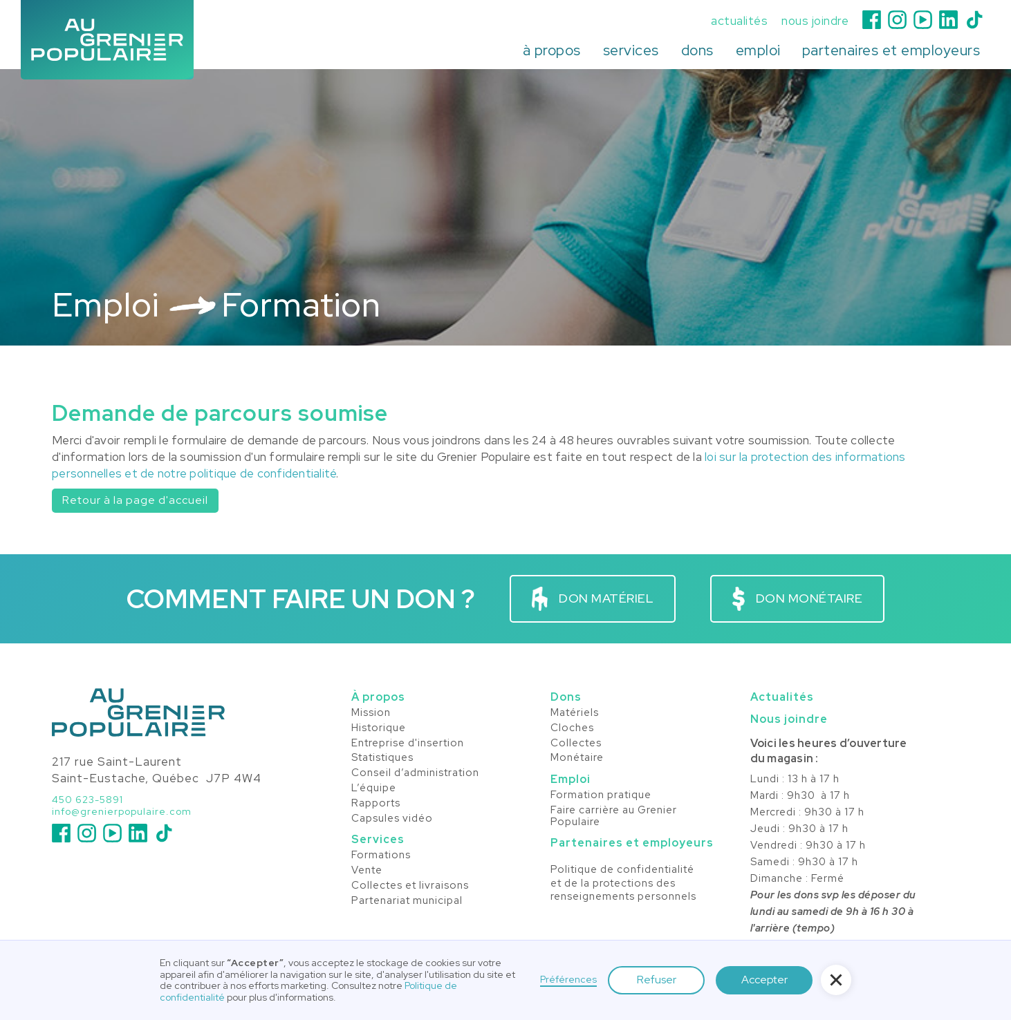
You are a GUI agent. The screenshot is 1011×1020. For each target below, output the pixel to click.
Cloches (572, 728)
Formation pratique (600, 795)
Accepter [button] (764, 979)
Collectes (576, 743)
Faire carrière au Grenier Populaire (613, 816)
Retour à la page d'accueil (135, 500)
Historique (378, 728)
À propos (378, 697)
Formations (381, 855)
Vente (366, 871)
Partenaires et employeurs (632, 842)
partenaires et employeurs (891, 50)
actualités (739, 21)
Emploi (570, 779)
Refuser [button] (656, 979)
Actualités (782, 697)
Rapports (375, 803)
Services (378, 839)
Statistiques (382, 758)
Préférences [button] (568, 979)
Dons (566, 697)
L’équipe (373, 788)
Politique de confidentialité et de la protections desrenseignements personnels (623, 883)
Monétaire (577, 758)
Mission (371, 713)
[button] (552, 50)
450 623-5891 (87, 800)
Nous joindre (789, 719)
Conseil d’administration (415, 773)
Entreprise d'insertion (407, 743)
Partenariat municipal (407, 901)
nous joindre (814, 21)
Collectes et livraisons (410, 886)
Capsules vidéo (392, 819)
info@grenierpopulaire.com (122, 812)
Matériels (574, 713)
